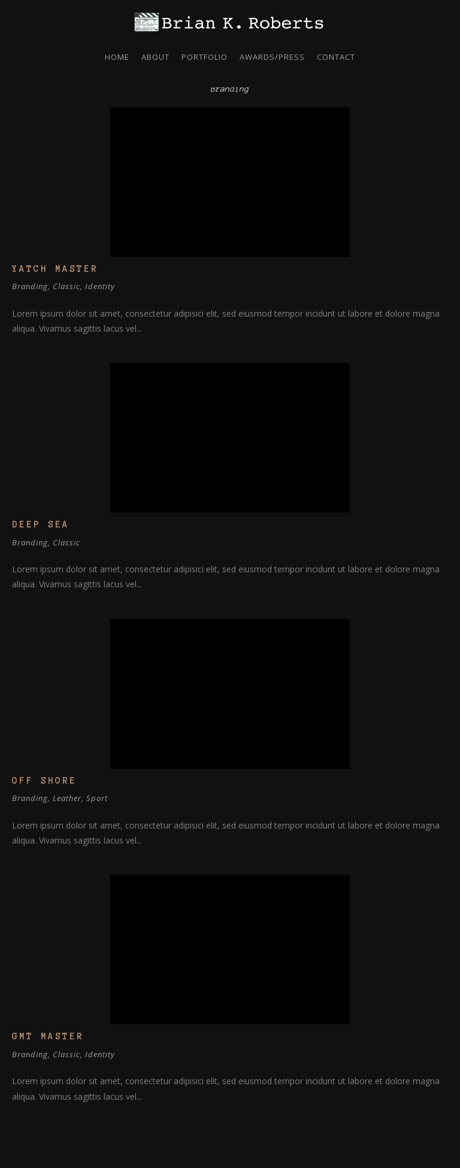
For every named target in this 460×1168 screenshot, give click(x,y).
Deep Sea (40, 524)
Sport (97, 798)
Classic (66, 286)
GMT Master (48, 1036)
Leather (67, 798)
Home (117, 56)
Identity (100, 286)
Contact (336, 56)
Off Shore (44, 780)
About (155, 56)
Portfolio (204, 56)
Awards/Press (272, 56)
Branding (30, 286)
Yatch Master (55, 269)
